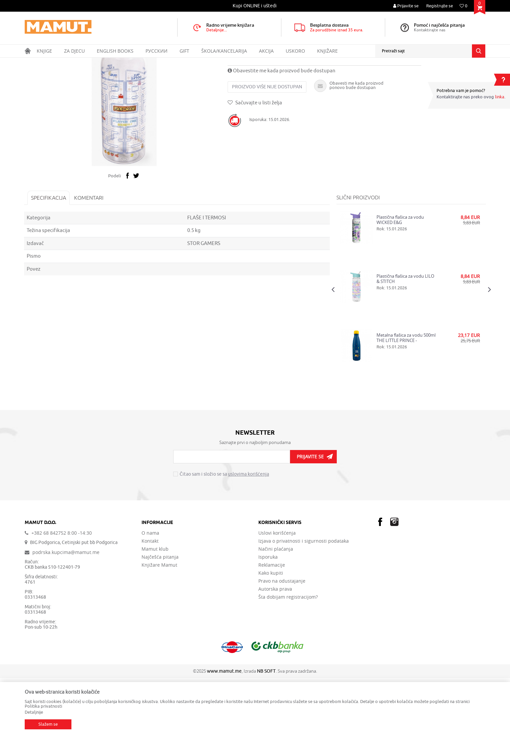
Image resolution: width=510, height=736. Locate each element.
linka (499, 97)
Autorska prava (275, 647)
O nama (150, 591)
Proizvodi (52, 62)
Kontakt (150, 599)
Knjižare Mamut (159, 623)
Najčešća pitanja (160, 615)
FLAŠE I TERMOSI (116, 62)
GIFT (70, 62)
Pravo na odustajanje (281, 639)
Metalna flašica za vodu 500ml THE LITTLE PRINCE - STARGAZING (405, 395)
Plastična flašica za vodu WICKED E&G (400, 277)
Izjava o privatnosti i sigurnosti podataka (303, 599)
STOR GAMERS (204, 301)
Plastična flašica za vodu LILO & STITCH (405, 336)
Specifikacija (49, 256)
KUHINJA (87, 62)
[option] (255, 6)
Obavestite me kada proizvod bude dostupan (282, 129)
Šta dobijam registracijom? (288, 655)
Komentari (89, 256)
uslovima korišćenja (248, 532)
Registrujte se (439, 6)
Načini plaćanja (275, 607)
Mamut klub (155, 607)
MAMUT (32, 62)
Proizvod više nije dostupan (268, 145)
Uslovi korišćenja (277, 591)
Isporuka (268, 615)
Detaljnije (34, 712)
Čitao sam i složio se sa (224, 532)
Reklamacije (271, 623)
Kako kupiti (270, 631)
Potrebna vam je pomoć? (461, 90)
